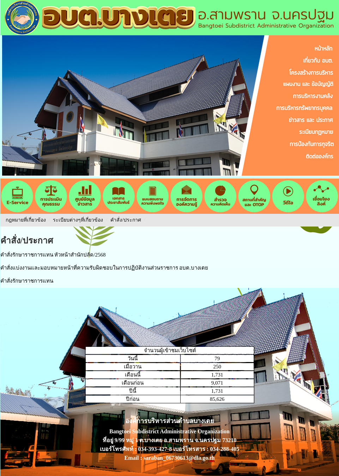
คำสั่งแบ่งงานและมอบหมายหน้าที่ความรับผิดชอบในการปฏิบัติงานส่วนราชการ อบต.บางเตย (104, 268)
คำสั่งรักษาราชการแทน (26, 281)
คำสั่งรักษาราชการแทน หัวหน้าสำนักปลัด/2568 (53, 255)
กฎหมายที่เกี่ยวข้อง (26, 220)
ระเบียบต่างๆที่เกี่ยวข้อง (78, 220)
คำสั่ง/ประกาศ (126, 220)
